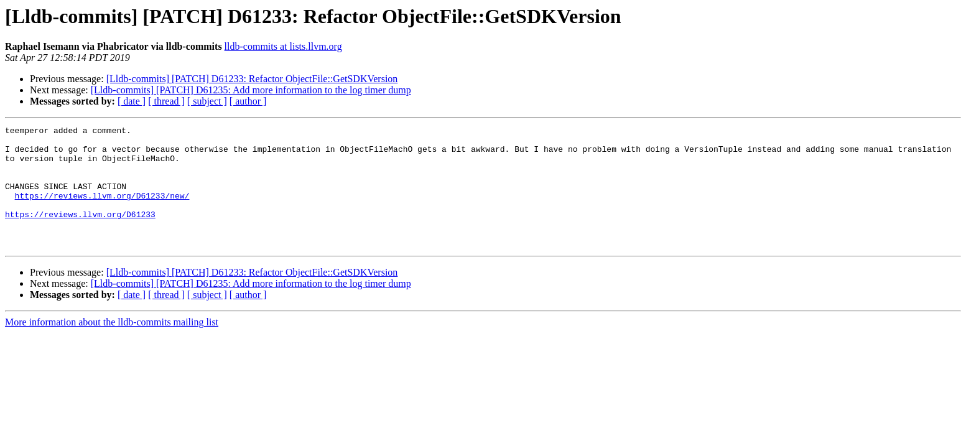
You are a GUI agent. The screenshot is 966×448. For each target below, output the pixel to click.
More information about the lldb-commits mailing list (111, 346)
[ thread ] (166, 101)
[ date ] (132, 101)
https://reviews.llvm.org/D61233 (80, 232)
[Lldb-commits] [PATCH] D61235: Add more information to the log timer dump (251, 90)
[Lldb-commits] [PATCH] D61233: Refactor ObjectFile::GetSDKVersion (252, 78)
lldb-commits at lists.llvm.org (283, 46)
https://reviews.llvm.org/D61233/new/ (102, 210)
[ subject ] (207, 101)
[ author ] (248, 101)
